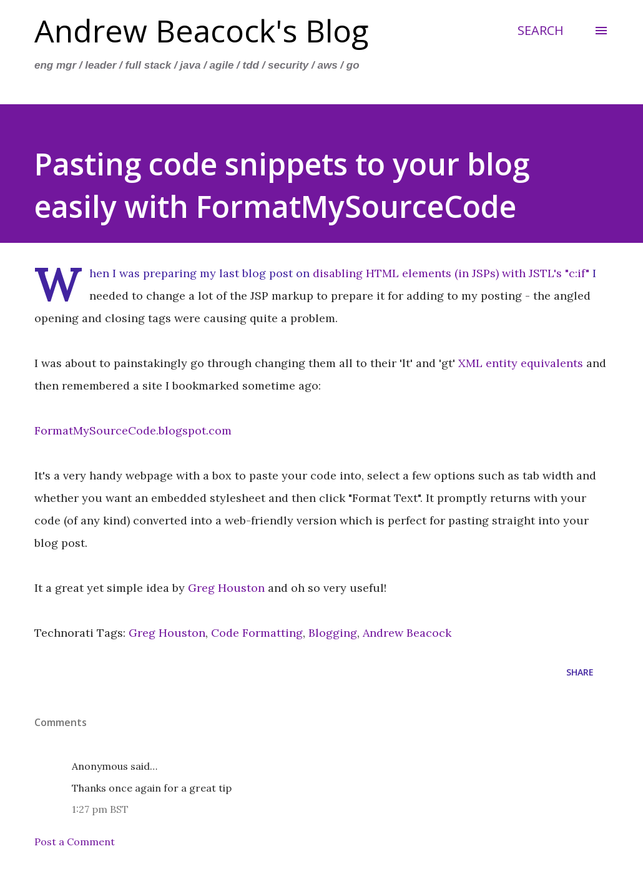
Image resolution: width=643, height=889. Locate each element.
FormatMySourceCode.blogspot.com (133, 430)
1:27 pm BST (100, 809)
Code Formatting (257, 633)
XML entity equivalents (520, 363)
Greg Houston (226, 588)
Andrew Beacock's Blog (201, 30)
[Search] (541, 30)
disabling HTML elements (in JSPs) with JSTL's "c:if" (451, 273)
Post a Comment (74, 841)
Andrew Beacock (407, 633)
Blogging (332, 633)
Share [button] (580, 672)
